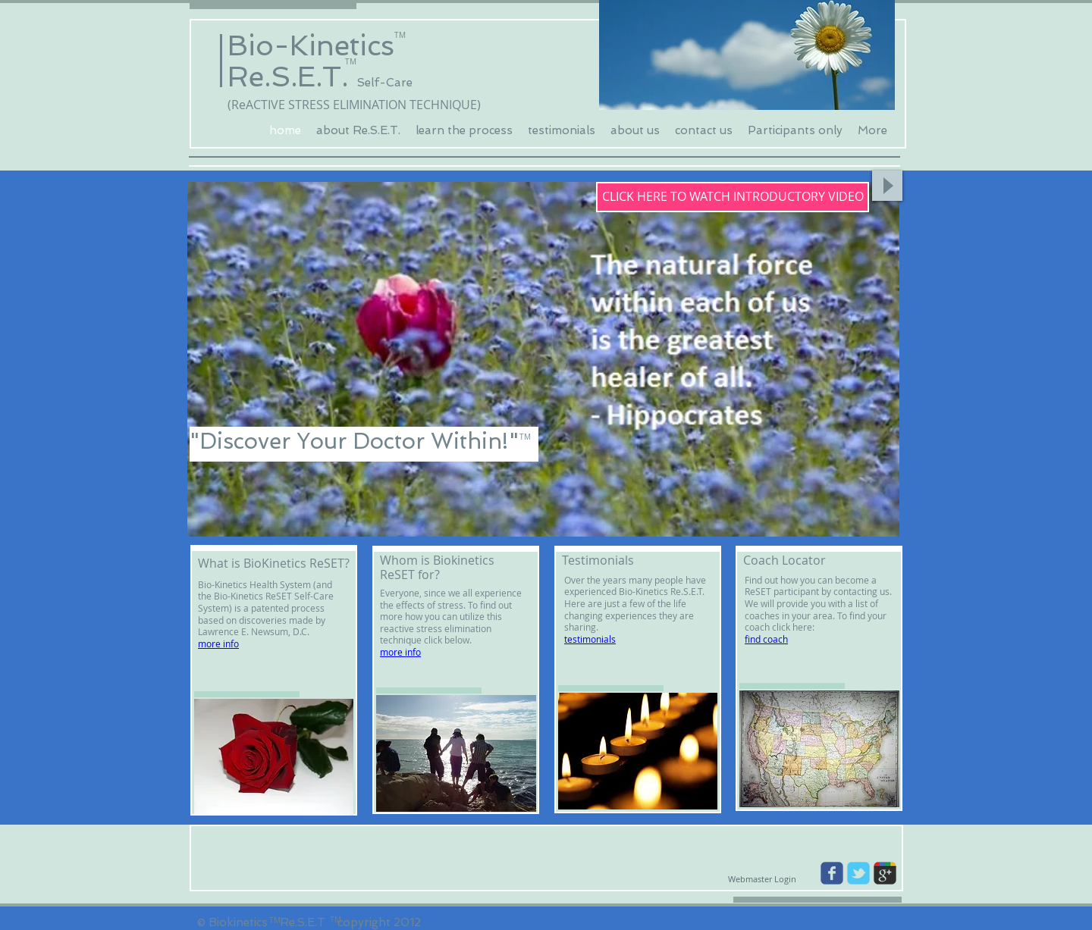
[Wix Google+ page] (885, 873)
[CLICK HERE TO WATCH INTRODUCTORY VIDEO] (732, 197)
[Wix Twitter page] (858, 873)
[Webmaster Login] (761, 879)
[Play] (887, 186)
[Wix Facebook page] (832, 873)
